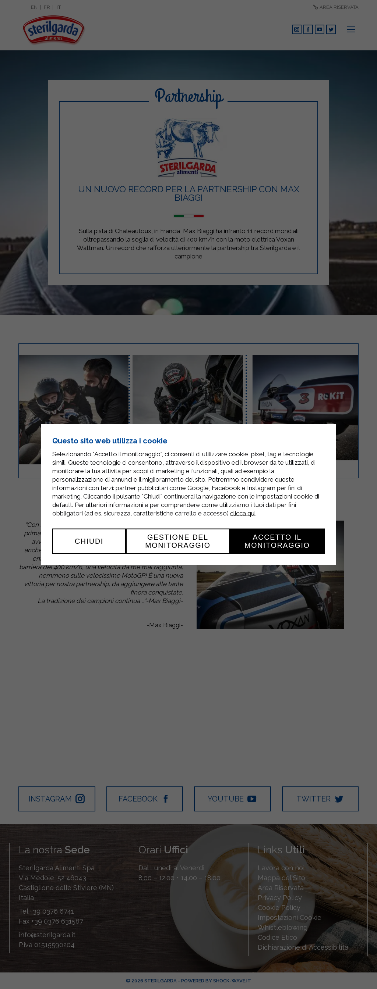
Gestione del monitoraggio (178, 541)
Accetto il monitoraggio (277, 541)
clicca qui (243, 513)
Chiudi (89, 541)
